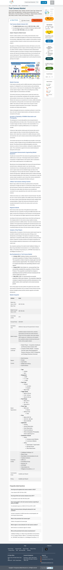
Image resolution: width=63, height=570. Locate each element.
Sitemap (29, 550)
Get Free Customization (49, 59)
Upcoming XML (22, 550)
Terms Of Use (10, 548)
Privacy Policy (11, 550)
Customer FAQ (18, 548)
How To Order (26, 548)
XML (17, 550)
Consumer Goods (14, 5)
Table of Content (25, 20)
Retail (19, 5)
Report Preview (14, 20)
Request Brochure (37, 20)
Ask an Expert (49, 41)
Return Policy (33, 548)
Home (10, 5)
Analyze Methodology (49, 69)
